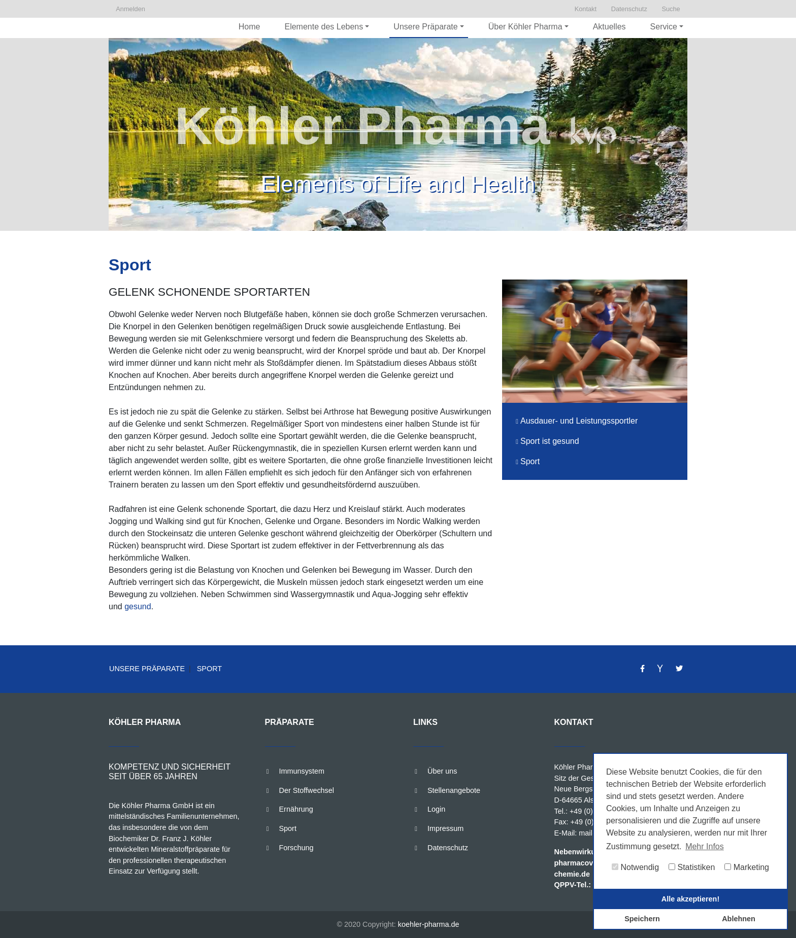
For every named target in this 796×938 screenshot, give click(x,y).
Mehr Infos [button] (704, 846)
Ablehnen (738, 919)
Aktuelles (609, 26)
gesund (137, 606)
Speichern (642, 919)
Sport (208, 669)
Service (663, 26)
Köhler (132, 806)
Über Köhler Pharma (525, 26)
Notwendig (635, 867)
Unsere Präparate (425, 26)
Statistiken (692, 867)
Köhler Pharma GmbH (590, 767)
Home (249, 26)
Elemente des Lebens (323, 26)
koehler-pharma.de (428, 924)
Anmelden (131, 9)
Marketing (746, 867)
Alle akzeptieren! (690, 899)
